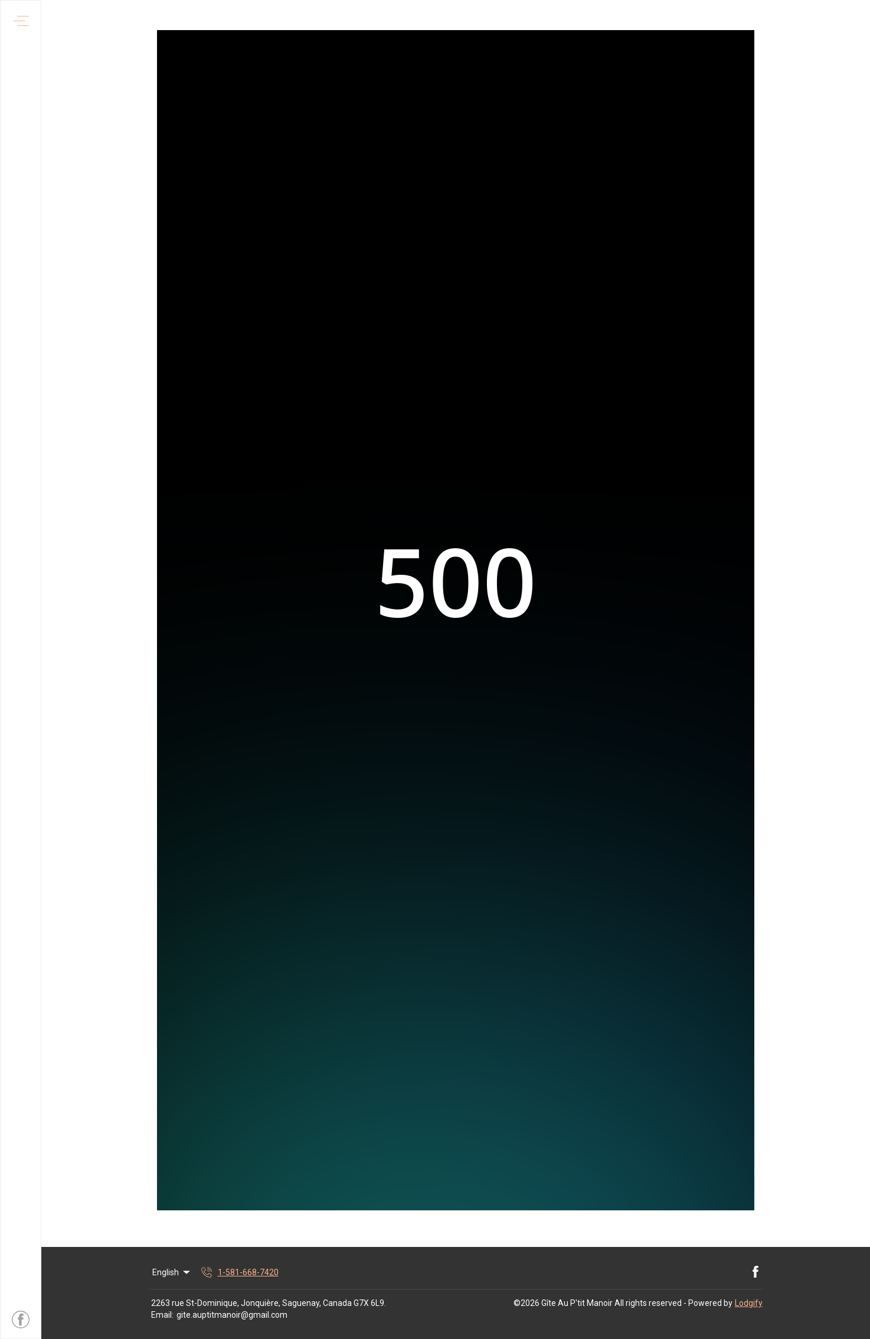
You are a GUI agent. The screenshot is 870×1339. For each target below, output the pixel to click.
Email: (162, 1315)
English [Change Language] (172, 1272)
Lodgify (749, 1303)
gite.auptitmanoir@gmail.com (231, 1315)
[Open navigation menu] (21, 21)
